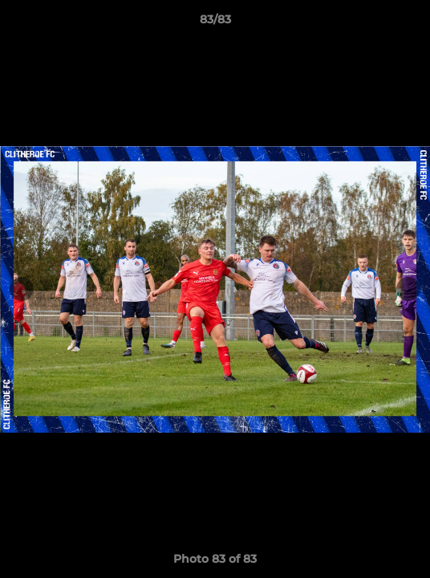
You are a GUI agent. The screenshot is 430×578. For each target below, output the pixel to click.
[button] (410, 23)
